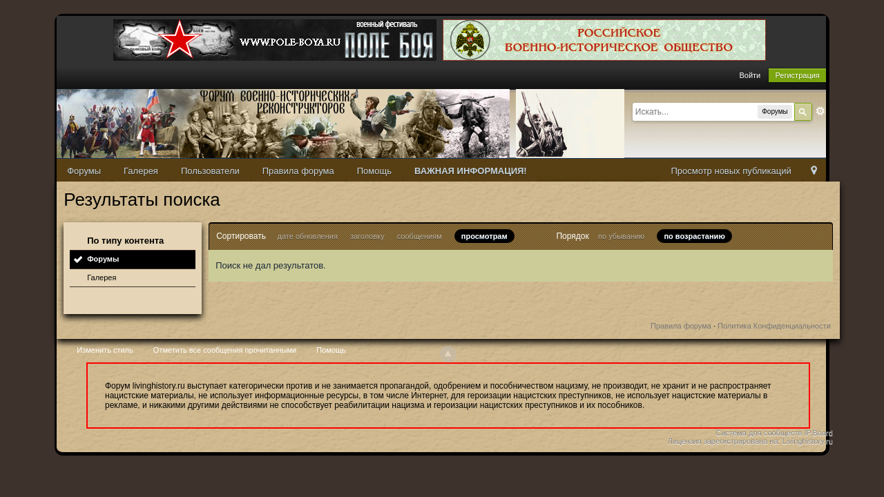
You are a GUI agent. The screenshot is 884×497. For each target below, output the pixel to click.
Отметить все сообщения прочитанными (224, 350)
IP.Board (818, 433)
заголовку (367, 236)
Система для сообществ (759, 433)
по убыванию (621, 236)
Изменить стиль (105, 350)
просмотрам (484, 236)
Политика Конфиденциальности (774, 326)
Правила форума (298, 171)
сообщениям (419, 236)
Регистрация (797, 75)
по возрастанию (694, 236)
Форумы (84, 171)
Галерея (141, 171)
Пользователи (210, 171)
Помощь (374, 171)
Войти (749, 75)
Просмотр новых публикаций (731, 171)
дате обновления (308, 236)
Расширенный (820, 111)
